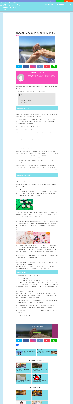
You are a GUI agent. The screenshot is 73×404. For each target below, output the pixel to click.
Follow (36, 330)
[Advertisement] (36, 20)
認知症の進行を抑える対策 (25, 100)
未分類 (17, 345)
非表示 (26, 95)
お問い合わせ (68, 1)
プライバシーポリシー (60, 4)
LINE (60, 1)
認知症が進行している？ (25, 98)
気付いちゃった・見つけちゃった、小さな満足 (11, 7)
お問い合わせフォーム (49, 4)
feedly (36, 332)
